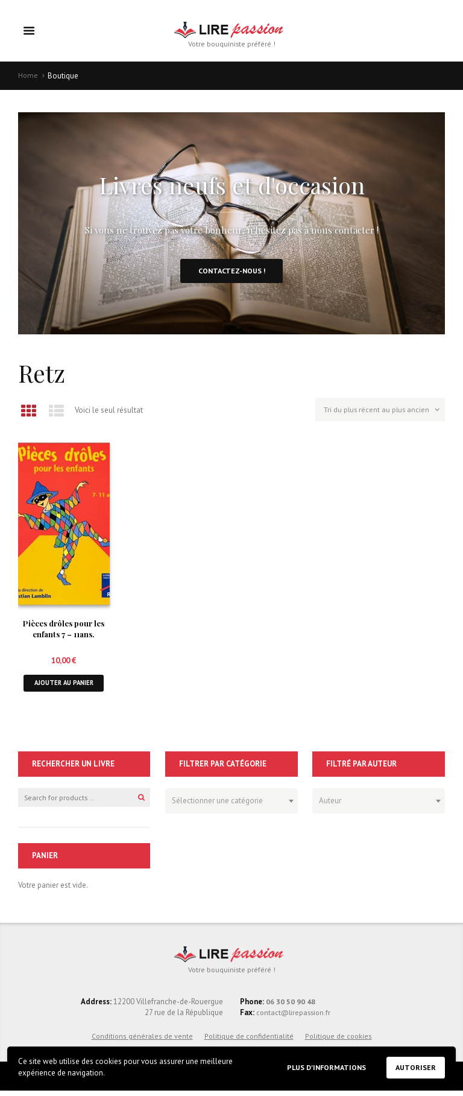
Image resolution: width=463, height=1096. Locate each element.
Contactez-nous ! (231, 273)
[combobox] (231, 805)
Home (28, 76)
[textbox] (228, 804)
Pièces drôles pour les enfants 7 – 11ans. (64, 632)
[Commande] (377, 414)
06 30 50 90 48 (290, 1007)
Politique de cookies (338, 1041)
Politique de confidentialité (249, 1041)
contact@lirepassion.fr (294, 1018)
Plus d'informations (321, 1067)
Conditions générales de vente (142, 1041)
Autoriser (414, 1067)
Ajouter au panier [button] (63, 687)
